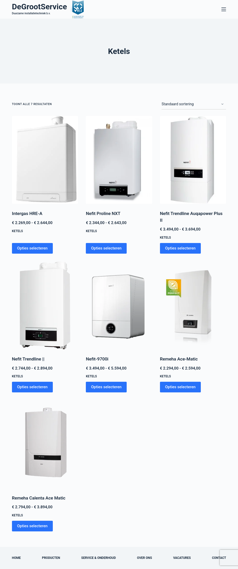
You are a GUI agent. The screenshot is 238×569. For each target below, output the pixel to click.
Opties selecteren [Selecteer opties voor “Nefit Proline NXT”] (106, 248)
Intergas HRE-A (27, 213)
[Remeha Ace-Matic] (193, 305)
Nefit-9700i (97, 359)
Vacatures (182, 558)
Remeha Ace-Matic (179, 359)
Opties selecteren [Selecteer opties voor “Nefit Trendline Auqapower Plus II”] (180, 248)
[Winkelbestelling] (194, 104)
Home (16, 558)
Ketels (17, 231)
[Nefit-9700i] (119, 305)
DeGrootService (39, 6)
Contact (219, 558)
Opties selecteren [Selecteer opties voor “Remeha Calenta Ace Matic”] (32, 526)
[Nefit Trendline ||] (45, 305)
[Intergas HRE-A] (45, 160)
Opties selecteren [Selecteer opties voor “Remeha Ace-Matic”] (180, 387)
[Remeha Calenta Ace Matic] (45, 444)
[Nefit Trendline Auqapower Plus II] (193, 160)
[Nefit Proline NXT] (119, 160)
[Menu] (223, 9)
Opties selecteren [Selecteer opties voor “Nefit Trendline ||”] (32, 387)
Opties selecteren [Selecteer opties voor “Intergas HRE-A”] (32, 248)
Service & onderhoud (98, 558)
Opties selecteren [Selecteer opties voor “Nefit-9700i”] (106, 387)
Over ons (144, 558)
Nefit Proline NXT (103, 213)
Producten (51, 558)
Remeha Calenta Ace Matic (39, 498)
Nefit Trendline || (28, 359)
